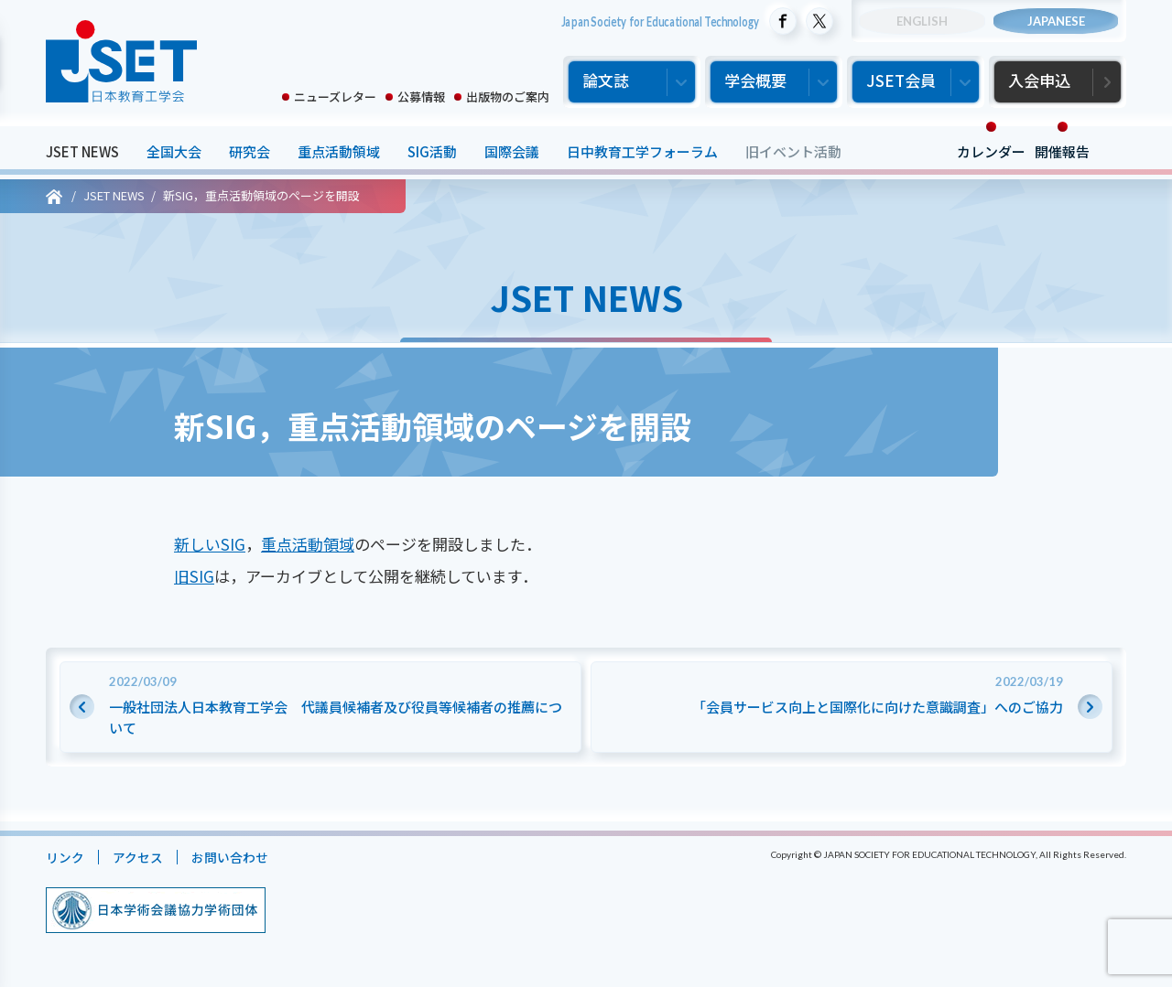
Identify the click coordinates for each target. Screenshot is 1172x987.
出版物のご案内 (507, 96)
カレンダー (991, 151)
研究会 (249, 151)
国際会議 (511, 151)
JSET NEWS (82, 151)
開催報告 (1062, 151)
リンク (66, 856)
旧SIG (194, 575)
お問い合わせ (239, 856)
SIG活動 (432, 151)
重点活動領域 (339, 151)
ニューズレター (335, 96)
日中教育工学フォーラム (642, 151)
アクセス (142, 856)
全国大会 (173, 151)
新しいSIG (209, 543)
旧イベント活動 (793, 151)
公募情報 (421, 96)
